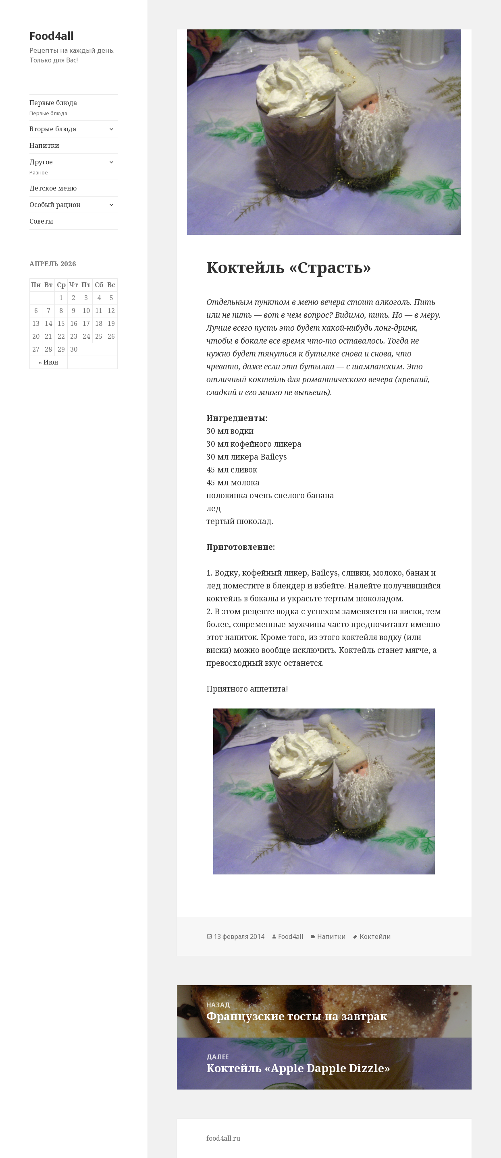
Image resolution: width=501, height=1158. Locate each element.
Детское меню (53, 188)
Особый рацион (55, 204)
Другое (65, 166)
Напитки (44, 145)
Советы (41, 221)
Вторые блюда (52, 128)
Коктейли (375, 936)
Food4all (51, 35)
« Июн (48, 362)
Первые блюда (73, 107)
